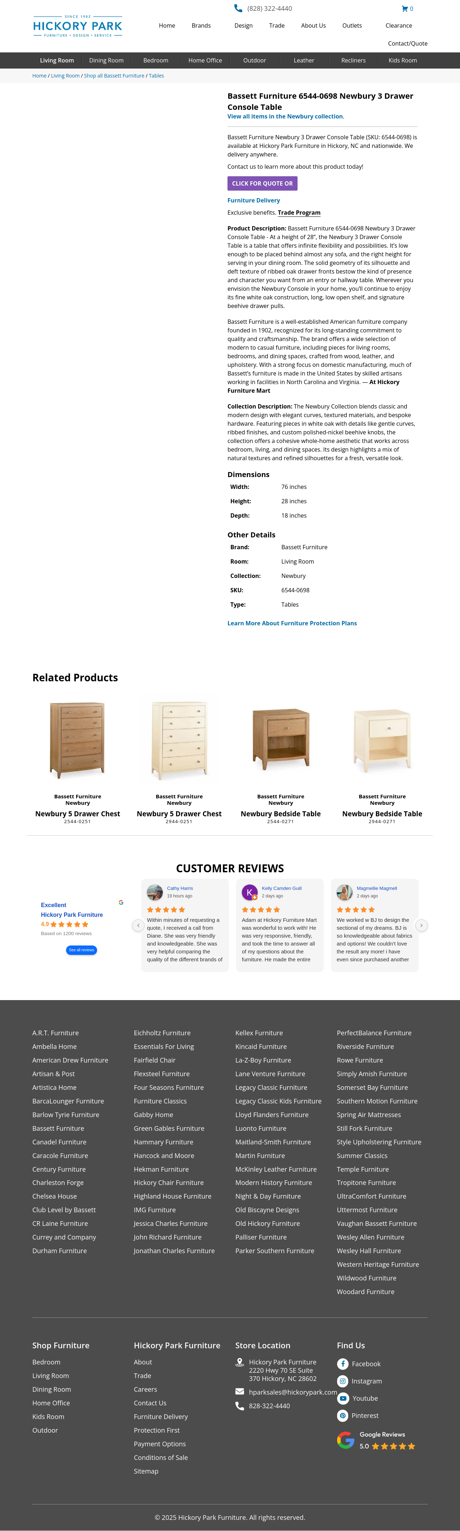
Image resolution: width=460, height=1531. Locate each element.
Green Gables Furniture (169, 1128)
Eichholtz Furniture (162, 1033)
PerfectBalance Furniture (374, 1033)
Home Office (205, 60)
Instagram (367, 1381)
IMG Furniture (155, 1210)
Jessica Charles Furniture (171, 1224)
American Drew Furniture (70, 1060)
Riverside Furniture (365, 1046)
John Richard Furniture (168, 1237)
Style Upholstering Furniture (379, 1142)
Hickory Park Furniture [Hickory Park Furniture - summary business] (72, 915)
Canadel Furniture (59, 1142)
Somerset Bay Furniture (372, 1087)
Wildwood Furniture (367, 1278)
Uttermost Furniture (367, 1210)
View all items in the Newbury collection (285, 116)
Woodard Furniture (366, 1292)
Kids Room (403, 60)
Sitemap (146, 1471)
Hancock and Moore (164, 1156)
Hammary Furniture (164, 1142)
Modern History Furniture (273, 1183)
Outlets (352, 25)
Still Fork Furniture (364, 1128)
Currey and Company (64, 1237)
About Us (313, 25)
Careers (145, 1390)
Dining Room (106, 60)
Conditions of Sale (161, 1458)
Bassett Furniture (77, 796)
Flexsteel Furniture (162, 1074)
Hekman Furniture (161, 1169)
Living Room (57, 60)
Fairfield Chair (155, 1060)
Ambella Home (54, 1046)
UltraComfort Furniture (372, 1196)
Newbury (77, 802)
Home (167, 25)
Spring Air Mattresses (369, 1115)
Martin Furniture (260, 1156)
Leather (304, 60)
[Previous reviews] (138, 925)
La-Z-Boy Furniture (263, 1060)
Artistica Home (54, 1087)
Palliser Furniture (261, 1237)
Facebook (366, 1364)
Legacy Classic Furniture (271, 1087)
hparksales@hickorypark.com (293, 1392)
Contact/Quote (408, 43)
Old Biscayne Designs (267, 1210)
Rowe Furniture (360, 1060)
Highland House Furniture (173, 1196)
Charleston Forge (58, 1183)
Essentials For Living (164, 1046)
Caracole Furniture (60, 1156)
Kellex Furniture (259, 1033)
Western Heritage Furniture (378, 1265)
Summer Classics (362, 1156)
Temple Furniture (363, 1169)
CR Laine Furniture (60, 1224)
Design (244, 25)
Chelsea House (54, 1196)
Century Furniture (59, 1169)
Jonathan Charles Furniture (174, 1251)
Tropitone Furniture (366, 1183)
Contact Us (150, 1403)
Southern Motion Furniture (377, 1101)
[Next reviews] (421, 925)
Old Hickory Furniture (267, 1224)
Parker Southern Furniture (274, 1251)
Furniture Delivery (253, 200)
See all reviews (81, 950)
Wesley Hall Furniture (369, 1251)
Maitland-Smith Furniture (273, 1142)
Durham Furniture (59, 1251)
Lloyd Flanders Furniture (272, 1115)
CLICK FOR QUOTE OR (262, 183)
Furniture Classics (160, 1101)
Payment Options (160, 1444)
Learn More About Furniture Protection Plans (292, 623)
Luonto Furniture (260, 1128)
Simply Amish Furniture (372, 1074)
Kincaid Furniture (261, 1046)
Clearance (399, 25)
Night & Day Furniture (268, 1196)
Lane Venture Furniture (270, 1074)
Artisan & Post (53, 1074)
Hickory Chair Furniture (169, 1183)
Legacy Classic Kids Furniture (278, 1101)
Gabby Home (154, 1115)
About (143, 1362)
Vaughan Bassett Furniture (377, 1224)
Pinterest (365, 1415)
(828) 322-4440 (270, 8)
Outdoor (254, 60)
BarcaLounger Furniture (68, 1101)
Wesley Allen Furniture (371, 1237)
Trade (277, 25)
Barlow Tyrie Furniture (66, 1115)
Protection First (157, 1431)
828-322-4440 (269, 1406)
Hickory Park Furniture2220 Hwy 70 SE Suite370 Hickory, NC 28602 (283, 1370)
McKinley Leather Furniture (276, 1169)
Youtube (365, 1398)
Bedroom (156, 60)
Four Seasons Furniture (169, 1087)
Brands (201, 25)
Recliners (353, 60)
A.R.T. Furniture (55, 1033)
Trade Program (299, 212)
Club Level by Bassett (64, 1210)
